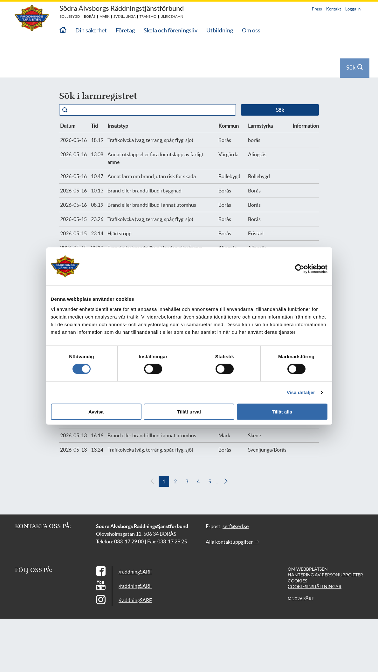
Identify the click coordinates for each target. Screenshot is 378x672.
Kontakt (333, 9)
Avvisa (96, 411)
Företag (125, 30)
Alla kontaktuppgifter (232, 542)
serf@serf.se (236, 526)
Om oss (251, 30)
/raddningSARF (135, 572)
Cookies (297, 580)
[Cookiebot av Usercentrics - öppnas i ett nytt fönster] (304, 269)
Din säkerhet (91, 30)
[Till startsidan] (62, 30)
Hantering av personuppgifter (325, 574)
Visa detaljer (301, 392)
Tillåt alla (282, 411)
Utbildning (219, 30)
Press (317, 9)
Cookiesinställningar (314, 586)
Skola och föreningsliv (170, 30)
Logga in (353, 9)
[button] (226, 481)
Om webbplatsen (308, 569)
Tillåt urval (189, 411)
